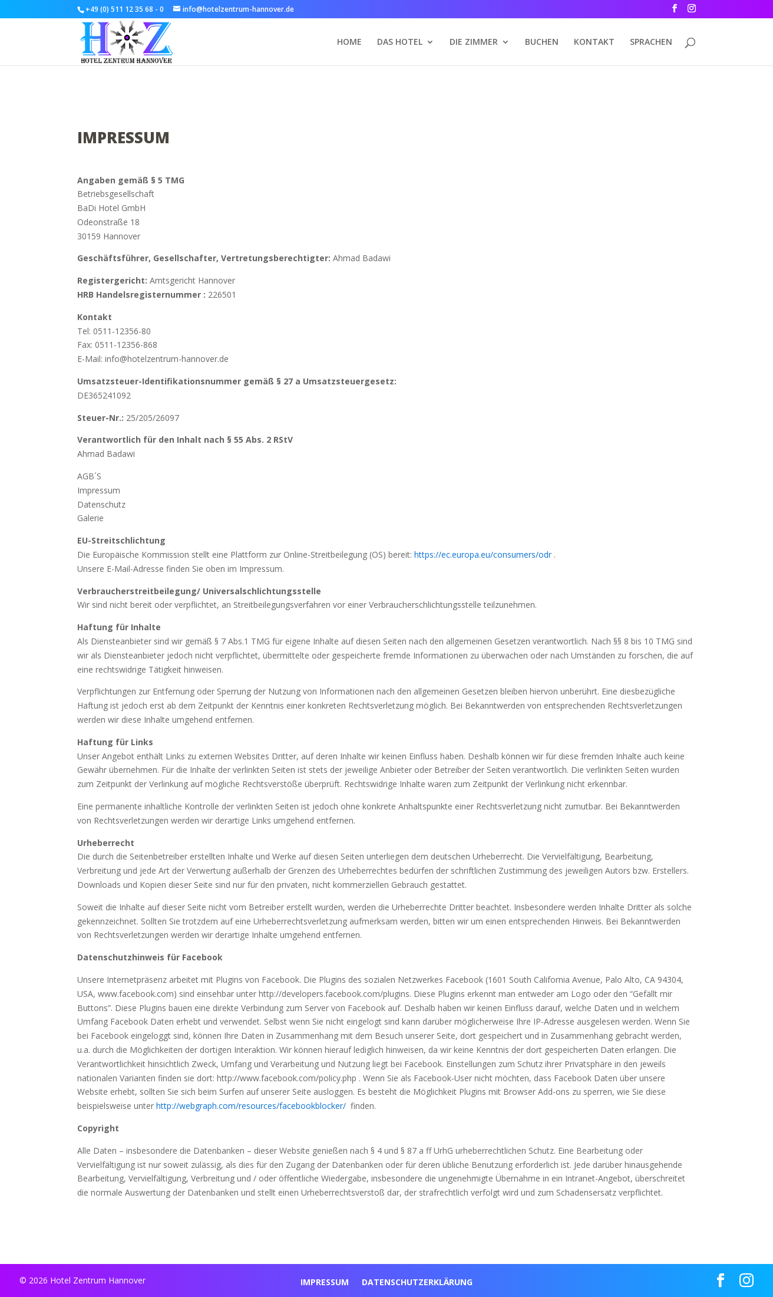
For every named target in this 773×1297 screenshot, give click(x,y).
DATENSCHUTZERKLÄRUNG (417, 1283)
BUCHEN (542, 42)
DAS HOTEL (399, 42)
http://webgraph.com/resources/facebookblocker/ (252, 1105)
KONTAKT (594, 42)
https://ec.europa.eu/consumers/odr (482, 554)
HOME (349, 42)
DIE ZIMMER (474, 42)
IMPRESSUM (324, 1283)
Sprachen (651, 42)
